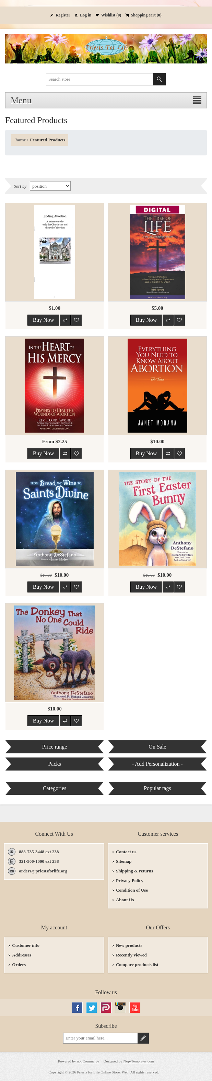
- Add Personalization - (157, 764)
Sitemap (124, 861)
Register (63, 15)
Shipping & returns (134, 870)
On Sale (157, 747)
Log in (85, 15)
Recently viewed (131, 954)
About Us (125, 899)
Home (20, 139)
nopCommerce (88, 1061)
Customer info (25, 945)
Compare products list (137, 964)
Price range (54, 747)
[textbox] (99, 79)
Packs (54, 764)
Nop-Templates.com (138, 1061)
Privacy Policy (129, 880)
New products (129, 945)
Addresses (21, 954)
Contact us (126, 851)
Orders (19, 964)
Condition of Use (132, 890)
